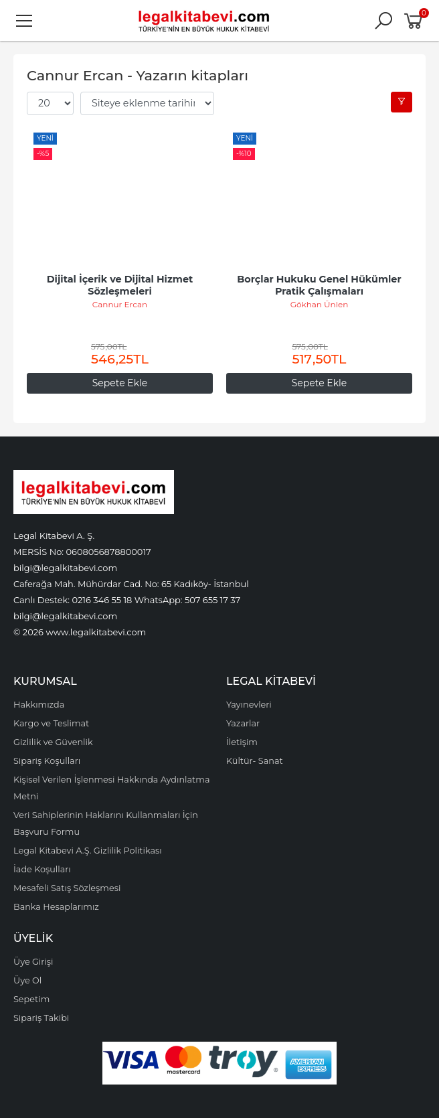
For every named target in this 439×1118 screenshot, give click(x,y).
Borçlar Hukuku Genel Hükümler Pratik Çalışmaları (320, 285)
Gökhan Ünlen (319, 304)
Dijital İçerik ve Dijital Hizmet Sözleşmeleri (121, 285)
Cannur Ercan (119, 304)
